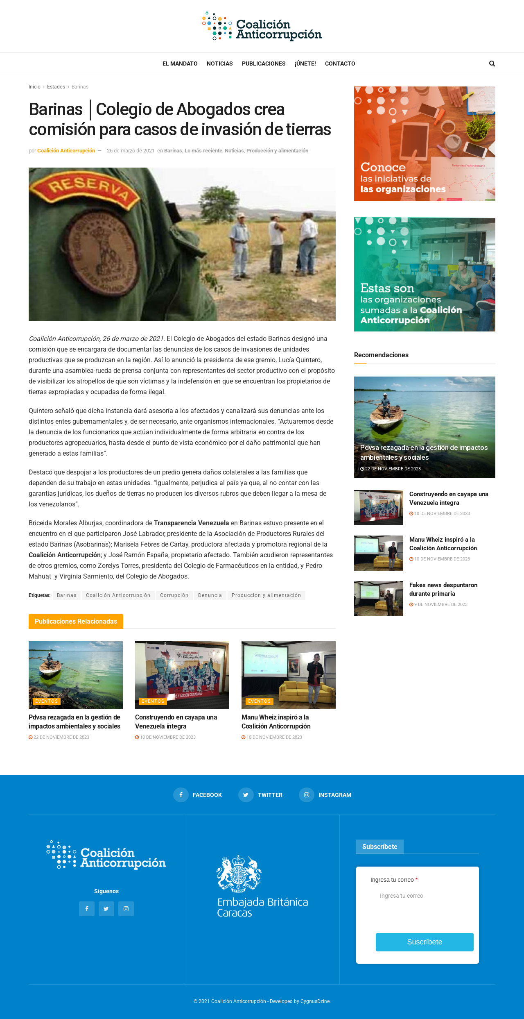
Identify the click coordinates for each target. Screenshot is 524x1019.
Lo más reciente (203, 151)
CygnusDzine (315, 1001)
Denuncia (210, 595)
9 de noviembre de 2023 (438, 604)
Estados (56, 87)
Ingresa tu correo (394, 879)
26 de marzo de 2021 (131, 151)
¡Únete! (305, 63)
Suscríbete (424, 942)
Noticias (220, 63)
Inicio (35, 87)
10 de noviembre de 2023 (165, 737)
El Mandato (180, 63)
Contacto (340, 63)
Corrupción (174, 595)
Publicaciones (264, 63)
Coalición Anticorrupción (66, 151)
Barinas (80, 87)
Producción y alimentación (277, 151)
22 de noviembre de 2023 (59, 737)
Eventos (46, 701)
